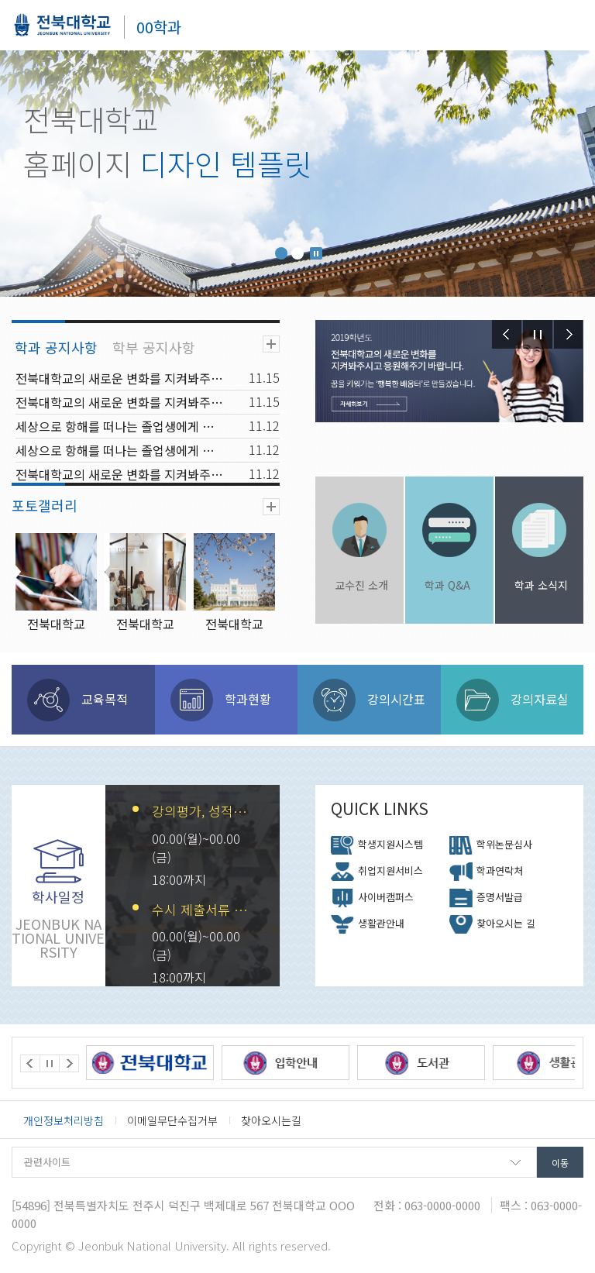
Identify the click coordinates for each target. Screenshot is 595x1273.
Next (568, 334)
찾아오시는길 (271, 1120)
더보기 (271, 344)
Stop (316, 253)
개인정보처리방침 (63, 1120)
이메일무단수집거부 (172, 1120)
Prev (506, 334)
